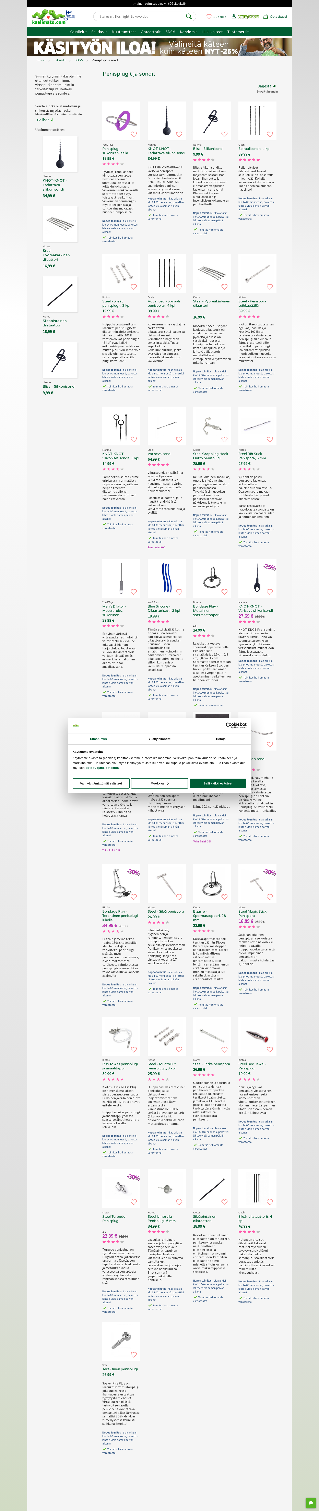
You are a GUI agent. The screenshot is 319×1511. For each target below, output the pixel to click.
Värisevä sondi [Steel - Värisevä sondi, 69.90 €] (159, 454)
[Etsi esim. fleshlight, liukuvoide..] (146, 16)
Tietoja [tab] (221, 739)
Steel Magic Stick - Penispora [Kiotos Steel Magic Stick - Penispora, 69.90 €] (253, 913)
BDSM (170, 31)
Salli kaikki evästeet (218, 783)
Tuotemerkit (238, 31)
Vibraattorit (151, 31)
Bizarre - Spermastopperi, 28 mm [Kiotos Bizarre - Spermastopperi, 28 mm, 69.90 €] (209, 915)
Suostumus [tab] (98, 739)
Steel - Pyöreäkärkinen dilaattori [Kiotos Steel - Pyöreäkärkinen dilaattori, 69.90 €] (211, 303)
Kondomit (188, 31)
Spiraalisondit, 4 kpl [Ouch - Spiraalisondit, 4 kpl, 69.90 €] (254, 149)
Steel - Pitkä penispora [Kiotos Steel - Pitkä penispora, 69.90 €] (211, 1064)
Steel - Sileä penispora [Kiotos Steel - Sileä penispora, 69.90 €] (166, 911)
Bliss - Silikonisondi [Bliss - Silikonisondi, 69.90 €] (208, 149)
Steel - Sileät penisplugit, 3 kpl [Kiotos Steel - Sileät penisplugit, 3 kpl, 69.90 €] (116, 303)
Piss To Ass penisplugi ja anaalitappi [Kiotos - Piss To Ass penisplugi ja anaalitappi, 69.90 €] (120, 1066)
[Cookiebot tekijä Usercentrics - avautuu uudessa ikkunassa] (229, 725)
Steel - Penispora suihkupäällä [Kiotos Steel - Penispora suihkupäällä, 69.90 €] (252, 303)
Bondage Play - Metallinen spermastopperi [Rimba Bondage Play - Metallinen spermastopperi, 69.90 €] (206, 610)
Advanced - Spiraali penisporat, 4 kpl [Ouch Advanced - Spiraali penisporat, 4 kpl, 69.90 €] (164, 303)
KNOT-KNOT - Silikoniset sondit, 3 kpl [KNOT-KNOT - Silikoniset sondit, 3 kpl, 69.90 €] (120, 456)
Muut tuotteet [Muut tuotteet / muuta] (124, 31)
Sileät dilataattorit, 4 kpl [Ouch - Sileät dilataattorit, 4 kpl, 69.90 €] (255, 1218)
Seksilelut (78, 31)
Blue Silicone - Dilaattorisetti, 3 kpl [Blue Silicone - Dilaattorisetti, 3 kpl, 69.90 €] (164, 608)
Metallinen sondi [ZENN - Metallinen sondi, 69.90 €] (251, 759)
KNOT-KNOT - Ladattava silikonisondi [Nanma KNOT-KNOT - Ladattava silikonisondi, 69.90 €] (166, 151)
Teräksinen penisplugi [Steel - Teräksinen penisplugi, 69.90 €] (120, 1369)
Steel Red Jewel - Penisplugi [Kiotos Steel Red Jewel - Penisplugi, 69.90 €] (252, 1066)
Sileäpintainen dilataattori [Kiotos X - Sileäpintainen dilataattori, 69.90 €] (204, 1218)
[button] (189, 16)
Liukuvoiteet (212, 31)
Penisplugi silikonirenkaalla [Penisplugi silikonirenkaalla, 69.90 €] (115, 151)
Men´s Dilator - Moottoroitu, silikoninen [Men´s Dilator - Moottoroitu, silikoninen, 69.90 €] (114, 610)
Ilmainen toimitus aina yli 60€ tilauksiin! (159, 3)
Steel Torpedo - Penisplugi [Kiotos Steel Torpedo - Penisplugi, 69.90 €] (115, 1218)
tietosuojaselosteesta (102, 767)
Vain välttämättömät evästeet (101, 783)
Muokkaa (160, 783)
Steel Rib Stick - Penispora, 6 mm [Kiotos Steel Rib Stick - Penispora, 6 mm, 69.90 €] (252, 456)
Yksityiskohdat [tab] (159, 739)
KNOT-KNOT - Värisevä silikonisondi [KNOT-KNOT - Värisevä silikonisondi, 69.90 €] (255, 608)
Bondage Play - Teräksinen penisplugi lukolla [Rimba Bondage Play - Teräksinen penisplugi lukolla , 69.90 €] (120, 915)
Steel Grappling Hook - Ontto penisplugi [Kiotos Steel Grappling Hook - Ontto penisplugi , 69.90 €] (211, 456)
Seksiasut (99, 31)
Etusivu (41, 60)
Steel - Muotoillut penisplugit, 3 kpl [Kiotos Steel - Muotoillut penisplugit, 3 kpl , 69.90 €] (162, 1066)
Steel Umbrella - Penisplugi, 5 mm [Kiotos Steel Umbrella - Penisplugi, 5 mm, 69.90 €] (162, 1218)
